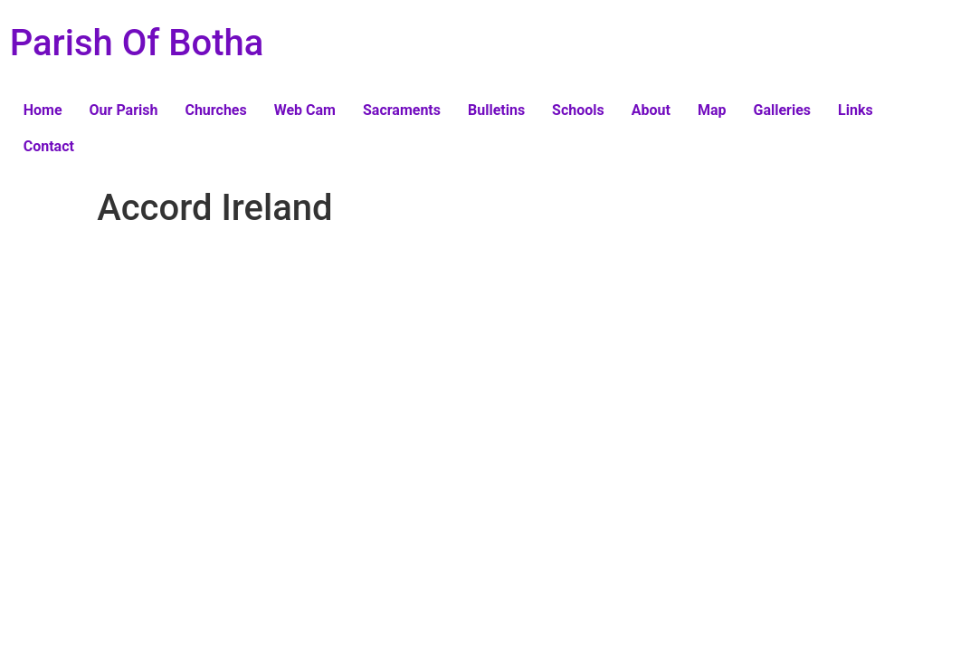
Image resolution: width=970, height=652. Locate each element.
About (651, 110)
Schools (578, 110)
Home (43, 110)
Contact (49, 146)
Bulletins (496, 110)
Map (712, 110)
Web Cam (305, 110)
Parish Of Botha (137, 43)
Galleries (783, 110)
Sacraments (402, 110)
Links (855, 110)
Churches (215, 110)
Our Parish (124, 110)
